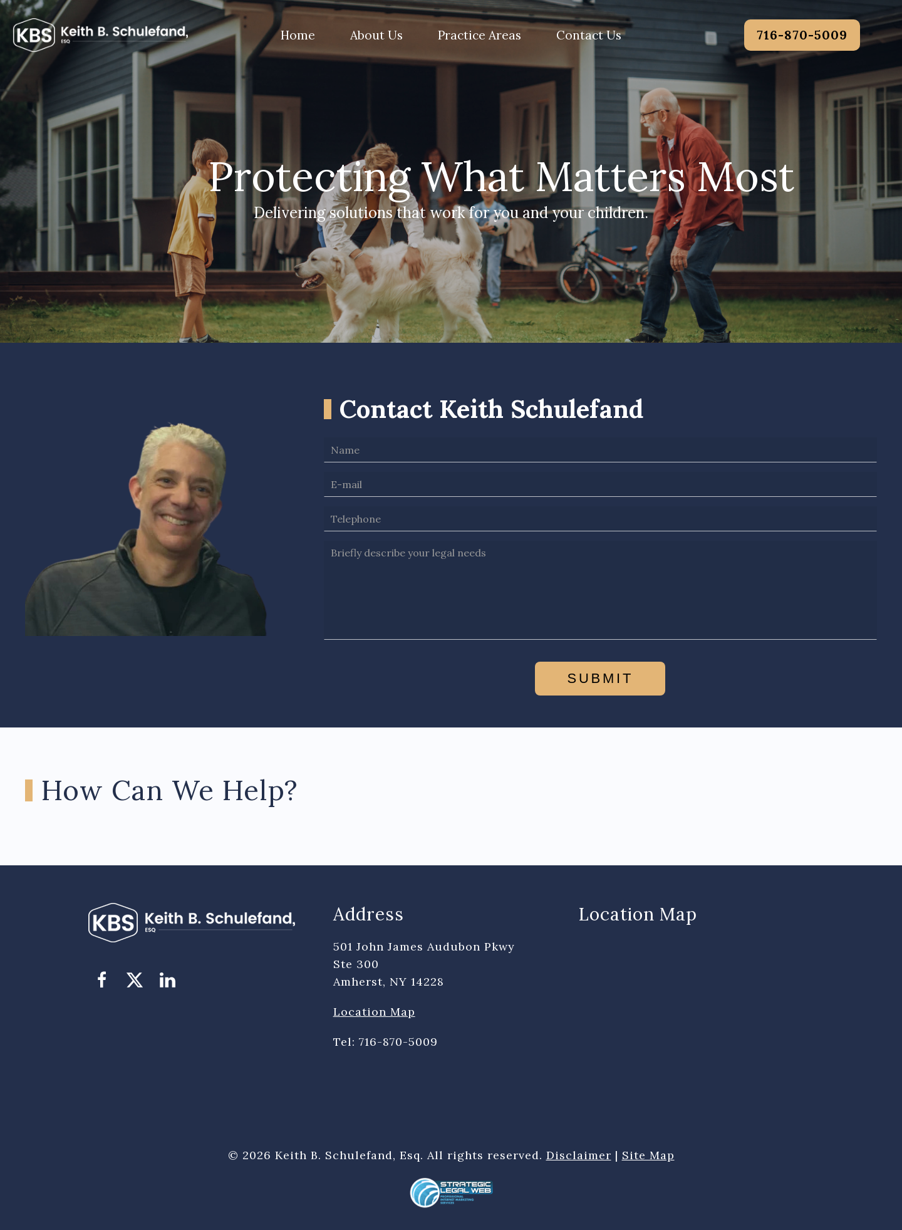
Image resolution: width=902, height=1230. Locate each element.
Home (298, 35)
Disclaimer (578, 1155)
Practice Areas (479, 35)
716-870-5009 (802, 35)
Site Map (648, 1155)
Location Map (374, 1011)
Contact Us (588, 35)
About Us (376, 35)
